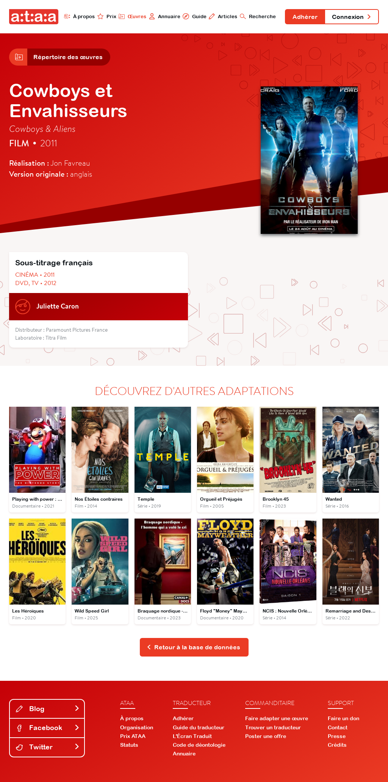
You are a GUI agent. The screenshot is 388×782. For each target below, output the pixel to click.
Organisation (136, 727)
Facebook (48, 728)
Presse (337, 736)
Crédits (337, 745)
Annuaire (164, 16)
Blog (48, 709)
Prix (106, 16)
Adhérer (305, 16)
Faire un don (343, 718)
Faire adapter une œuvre (276, 718)
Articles (223, 16)
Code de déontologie (199, 745)
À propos (79, 16)
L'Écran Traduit (192, 736)
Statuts (129, 745)
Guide (194, 16)
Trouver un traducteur (273, 727)
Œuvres (132, 16)
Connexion (351, 16)
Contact (337, 727)
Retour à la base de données (193, 647)
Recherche (258, 16)
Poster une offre (265, 736)
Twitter (48, 747)
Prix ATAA (133, 736)
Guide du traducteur (198, 727)
